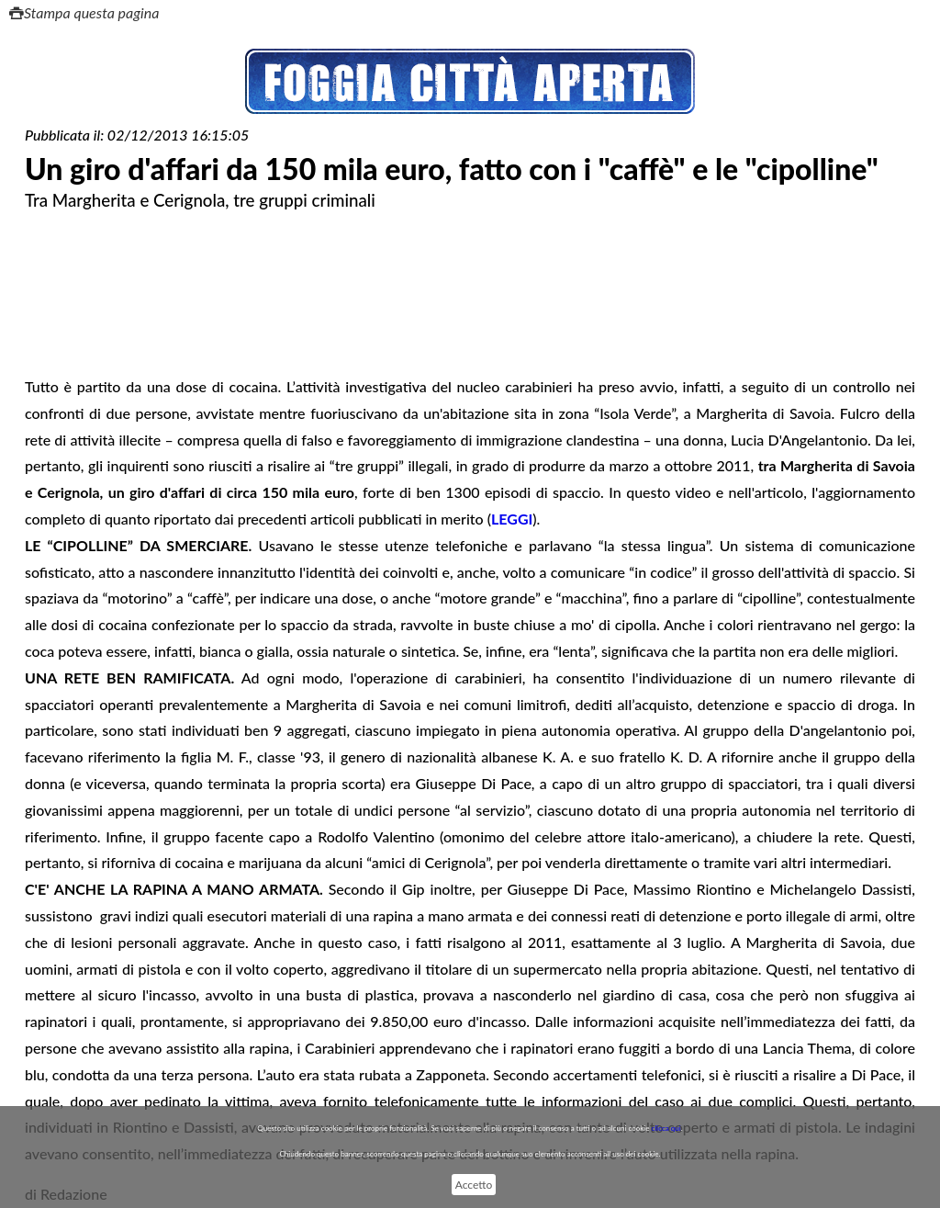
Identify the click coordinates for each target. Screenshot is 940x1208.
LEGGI (511, 518)
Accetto (473, 1184)
